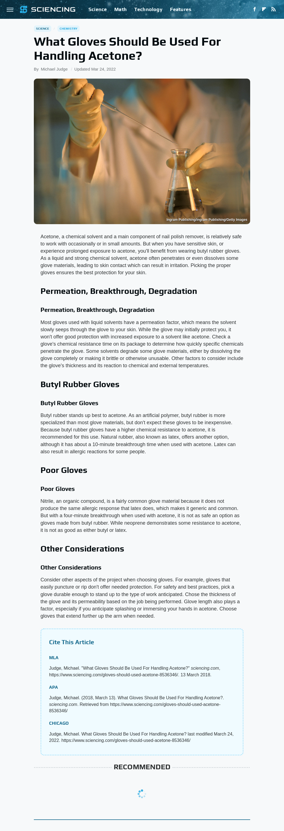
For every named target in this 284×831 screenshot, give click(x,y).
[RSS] (273, 9)
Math (120, 9)
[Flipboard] (264, 9)
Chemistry (69, 28)
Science (97, 9)
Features (180, 9)
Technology (148, 9)
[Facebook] (254, 9)
